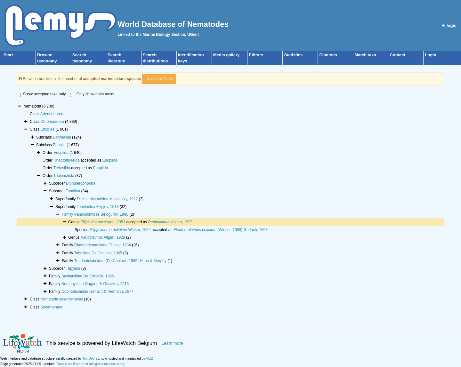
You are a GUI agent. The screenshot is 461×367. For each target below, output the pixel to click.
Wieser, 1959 (119, 229)
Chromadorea (52, 121)
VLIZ (149, 358)
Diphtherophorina (80, 183)
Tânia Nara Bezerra (70, 364)
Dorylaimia (62, 137)
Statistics (293, 54)
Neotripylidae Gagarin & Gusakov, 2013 (95, 284)
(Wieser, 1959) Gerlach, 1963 (221, 229)
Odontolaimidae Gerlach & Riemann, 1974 (97, 291)
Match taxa (365, 54)
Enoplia (59, 145)
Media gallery (226, 54)
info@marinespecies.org (107, 364)
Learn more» (173, 343)
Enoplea (47, 129)
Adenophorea (51, 114)
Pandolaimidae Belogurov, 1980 (101, 214)
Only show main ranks (92, 94)
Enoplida (61, 152)
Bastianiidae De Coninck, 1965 (87, 276)
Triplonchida (63, 175)
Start (8, 54)
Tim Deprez (90, 358)
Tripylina (73, 268)
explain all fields (159, 79)
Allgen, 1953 (103, 222)
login (449, 25)
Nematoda (61, 299)
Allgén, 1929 (170, 222)
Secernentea (51, 307)
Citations (328, 54)
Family (68, 214)
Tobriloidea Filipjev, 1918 (97, 206)
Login (430, 54)
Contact (397, 54)
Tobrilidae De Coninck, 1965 (98, 253)
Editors (256, 54)
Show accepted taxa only (41, 94)
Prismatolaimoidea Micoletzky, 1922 (107, 199)
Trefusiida (61, 168)
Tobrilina (73, 191)
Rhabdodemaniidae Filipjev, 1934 (102, 245)
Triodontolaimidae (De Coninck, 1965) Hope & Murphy (120, 261)
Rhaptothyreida (66, 160)
